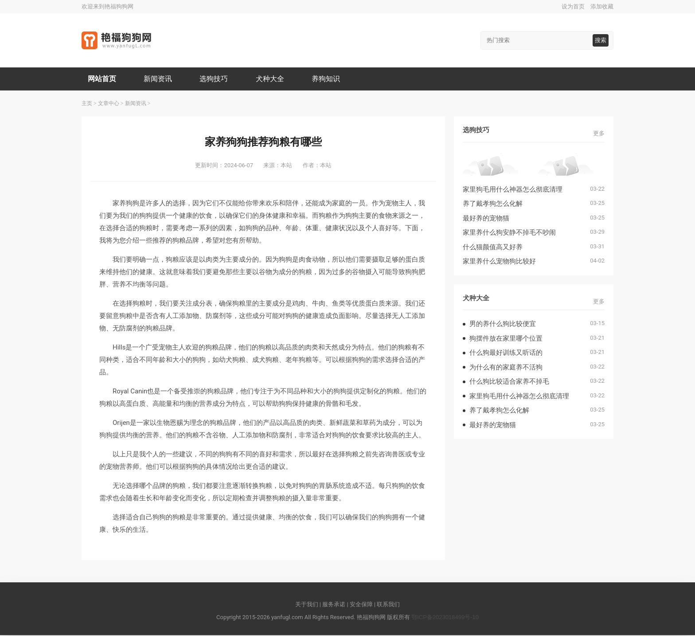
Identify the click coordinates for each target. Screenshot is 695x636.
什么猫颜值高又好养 (493, 247)
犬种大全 (272, 79)
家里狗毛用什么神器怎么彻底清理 (512, 190)
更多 (599, 134)
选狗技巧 (215, 79)
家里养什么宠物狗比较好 (499, 262)
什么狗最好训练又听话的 (506, 353)
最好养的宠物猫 (486, 219)
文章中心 (108, 104)
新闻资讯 (159, 79)
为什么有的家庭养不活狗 (506, 368)
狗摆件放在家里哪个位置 (506, 339)
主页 (87, 104)
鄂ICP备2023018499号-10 (445, 618)
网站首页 (102, 79)
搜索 (600, 40)
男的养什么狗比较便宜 (502, 324)
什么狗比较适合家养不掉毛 (509, 382)
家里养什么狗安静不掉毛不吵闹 (509, 233)
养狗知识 (329, 79)
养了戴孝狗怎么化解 (493, 204)
